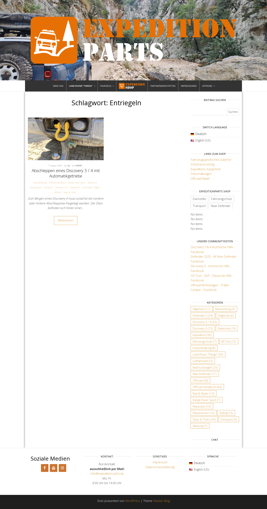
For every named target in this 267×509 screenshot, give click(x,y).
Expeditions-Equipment (206, 169)
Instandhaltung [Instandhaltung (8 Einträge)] (204, 348)
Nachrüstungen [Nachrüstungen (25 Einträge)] (205, 367)
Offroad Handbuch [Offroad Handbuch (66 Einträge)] (207, 387)
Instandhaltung (40, 182)
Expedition (75, 187)
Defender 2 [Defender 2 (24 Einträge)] (203, 315)
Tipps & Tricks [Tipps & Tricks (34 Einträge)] (204, 419)
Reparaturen (35, 187)
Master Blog (162, 501)
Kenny (79, 165)
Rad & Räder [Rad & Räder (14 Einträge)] (203, 393)
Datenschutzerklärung (159, 467)
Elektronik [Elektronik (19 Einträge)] (227, 328)
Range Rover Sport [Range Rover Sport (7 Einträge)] (206, 400)
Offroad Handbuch (57, 182)
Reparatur (92, 182)
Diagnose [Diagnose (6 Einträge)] (226, 315)
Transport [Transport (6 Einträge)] (228, 419)
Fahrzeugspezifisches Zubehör (211, 160)
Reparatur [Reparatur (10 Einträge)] (202, 406)
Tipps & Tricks (69, 192)
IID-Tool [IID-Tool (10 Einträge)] (228, 341)
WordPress (132, 501)
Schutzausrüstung (202, 164)
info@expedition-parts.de (107, 474)
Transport (48, 187)
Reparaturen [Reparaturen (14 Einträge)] (204, 413)
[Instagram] (62, 468)
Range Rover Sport (76, 182)
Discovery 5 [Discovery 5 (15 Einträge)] (203, 328)
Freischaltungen (201, 174)
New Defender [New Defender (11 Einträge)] (205, 374)
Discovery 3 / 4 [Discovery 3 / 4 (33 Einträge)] (205, 322)
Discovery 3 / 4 (61, 187)
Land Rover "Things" (91, 187)
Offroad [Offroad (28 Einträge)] (200, 380)
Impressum (160, 462)
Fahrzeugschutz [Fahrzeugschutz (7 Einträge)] (205, 341)
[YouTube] (53, 468)
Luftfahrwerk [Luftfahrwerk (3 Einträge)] (203, 361)
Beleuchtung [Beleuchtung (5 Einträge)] (225, 309)
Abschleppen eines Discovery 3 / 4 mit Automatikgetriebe (66, 173)
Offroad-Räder (200, 179)
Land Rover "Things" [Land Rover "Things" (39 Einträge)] (208, 354)
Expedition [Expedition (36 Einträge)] (202, 335)
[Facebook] (44, 468)
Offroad (57, 192)
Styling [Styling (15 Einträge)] (226, 413)
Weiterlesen (65, 220)
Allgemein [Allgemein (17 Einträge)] (201, 309)
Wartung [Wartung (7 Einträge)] (200, 426)
